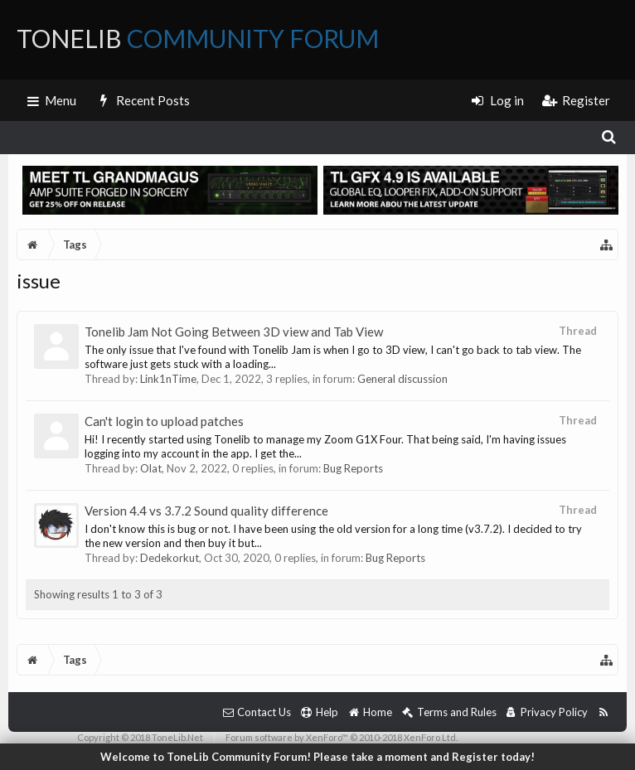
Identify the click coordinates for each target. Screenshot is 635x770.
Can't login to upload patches (164, 421)
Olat (151, 468)
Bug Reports (353, 468)
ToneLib (198, 38)
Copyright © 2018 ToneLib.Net (140, 737)
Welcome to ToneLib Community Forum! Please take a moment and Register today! (317, 756)
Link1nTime (168, 378)
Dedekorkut (169, 557)
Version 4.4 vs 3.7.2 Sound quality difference (206, 510)
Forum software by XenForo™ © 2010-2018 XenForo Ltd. (341, 737)
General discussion (402, 378)
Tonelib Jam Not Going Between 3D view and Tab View (234, 331)
